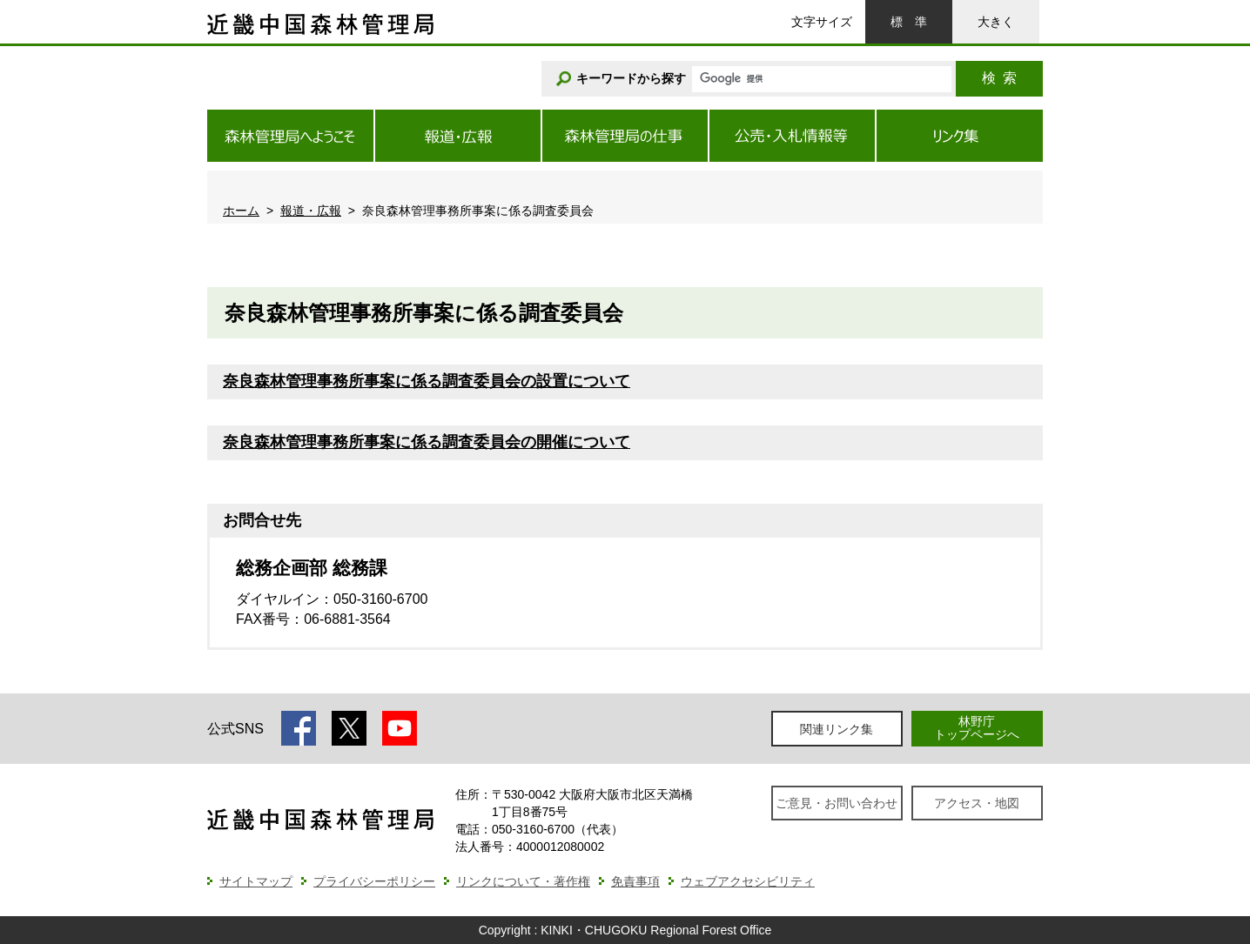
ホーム (241, 211)
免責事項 (635, 881)
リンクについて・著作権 (523, 881)
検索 (999, 77)
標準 (908, 22)
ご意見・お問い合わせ (836, 803)
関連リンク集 (836, 729)
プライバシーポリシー (374, 881)
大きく (996, 22)
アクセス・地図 (976, 803)
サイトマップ (255, 881)
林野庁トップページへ (976, 727)
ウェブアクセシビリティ (748, 881)
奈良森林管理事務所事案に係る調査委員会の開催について (426, 442)
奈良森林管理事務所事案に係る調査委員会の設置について (426, 381)
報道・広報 (310, 211)
